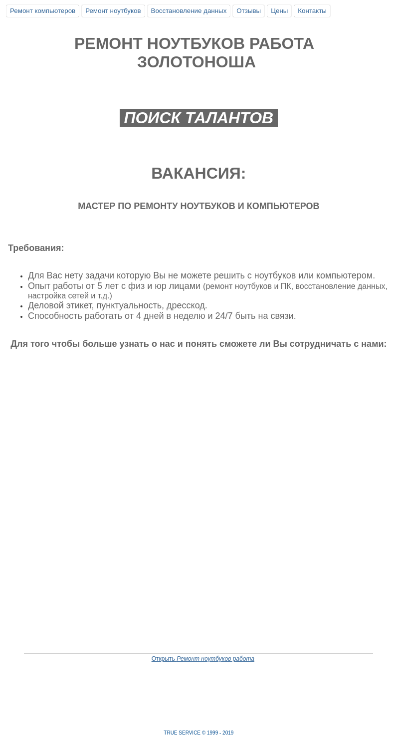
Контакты (312, 10)
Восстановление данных (189, 10)
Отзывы (248, 10)
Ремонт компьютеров (42, 10)
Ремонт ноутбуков (113, 10)
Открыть (203, 658)
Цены (279, 10)
